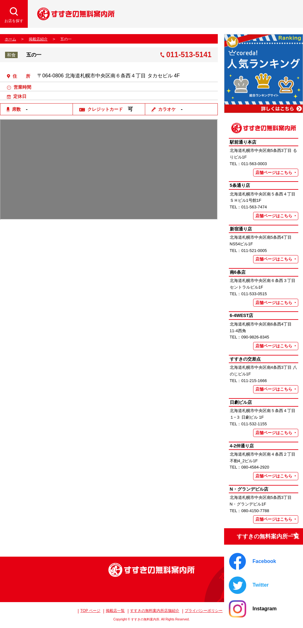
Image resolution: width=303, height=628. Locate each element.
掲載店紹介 (38, 39)
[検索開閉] (14, 14)
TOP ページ (90, 610)
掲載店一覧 (115, 610)
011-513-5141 (188, 54)
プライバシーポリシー (204, 610)
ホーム (10, 39)
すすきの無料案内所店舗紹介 (154, 610)
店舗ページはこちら (273, 172)
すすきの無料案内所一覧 (263, 533)
